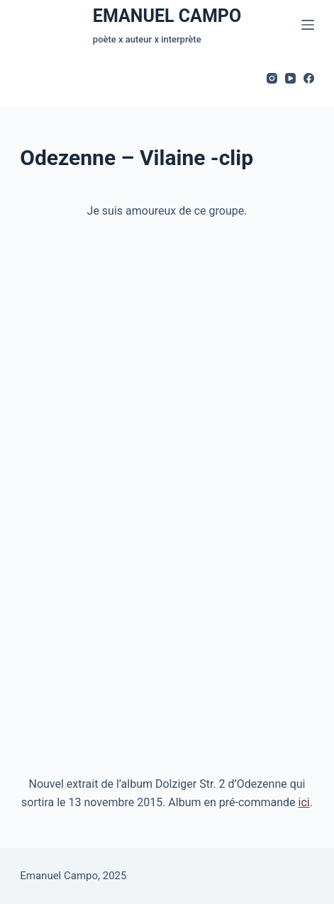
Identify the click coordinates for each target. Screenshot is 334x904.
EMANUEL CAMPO (167, 16)
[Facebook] (309, 78)
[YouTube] (290, 78)
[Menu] (307, 24)
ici (304, 802)
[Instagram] (272, 78)
